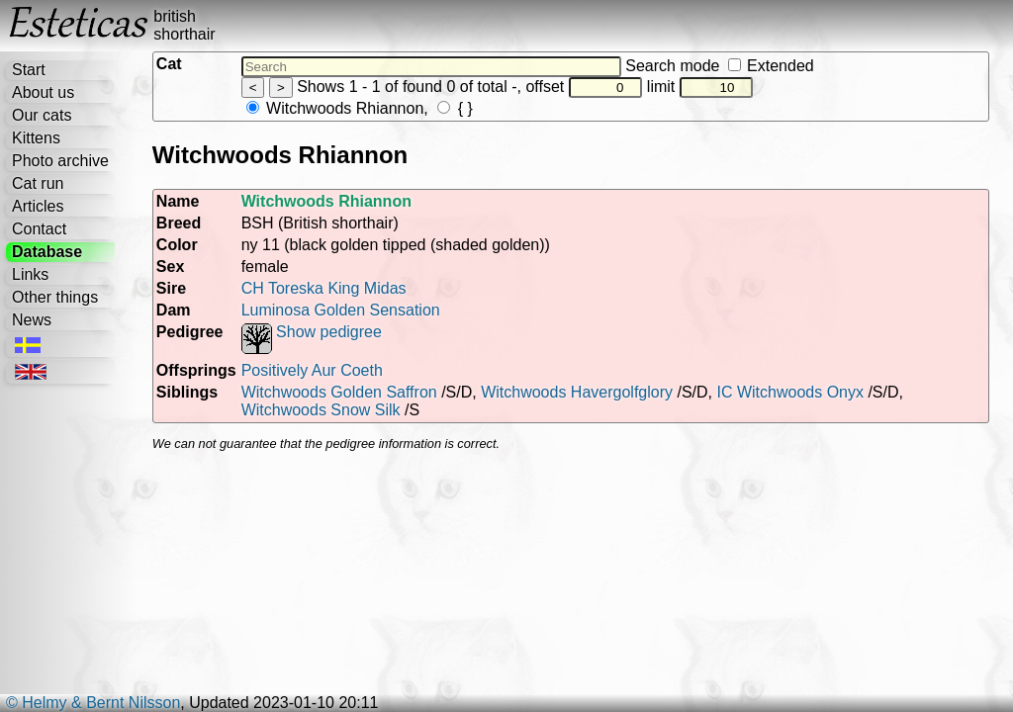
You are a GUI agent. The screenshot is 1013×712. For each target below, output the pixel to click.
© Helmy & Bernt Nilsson (93, 702)
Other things (55, 297)
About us (43, 92)
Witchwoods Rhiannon (335, 108)
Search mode (719, 65)
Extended (771, 65)
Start (29, 69)
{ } (455, 108)
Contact (39, 229)
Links (30, 274)
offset (583, 86)
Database (47, 251)
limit (700, 86)
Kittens (36, 138)
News (31, 320)
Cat (169, 63)
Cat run (37, 183)
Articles (37, 206)
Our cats (41, 115)
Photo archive (60, 160)
